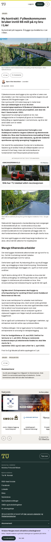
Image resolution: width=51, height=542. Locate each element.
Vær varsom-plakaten (31, 514)
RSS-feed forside (8, 482)
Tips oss (44, 456)
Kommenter (16, 75)
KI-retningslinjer (8, 509)
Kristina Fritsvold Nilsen (11, 468)
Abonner (39, 4)
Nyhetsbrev (6, 497)
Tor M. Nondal (7, 475)
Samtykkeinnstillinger (10, 501)
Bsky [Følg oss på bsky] (3, 493)
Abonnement (25, 523)
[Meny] (47, 4)
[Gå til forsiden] (4, 4)
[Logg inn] (31, 4)
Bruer (4, 13)
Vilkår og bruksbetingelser (12, 505)
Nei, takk (21, 538)
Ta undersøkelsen (8, 538)
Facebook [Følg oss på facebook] (6, 485)
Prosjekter (13, 357)
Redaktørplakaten (9, 516)
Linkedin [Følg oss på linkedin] (5, 489)
